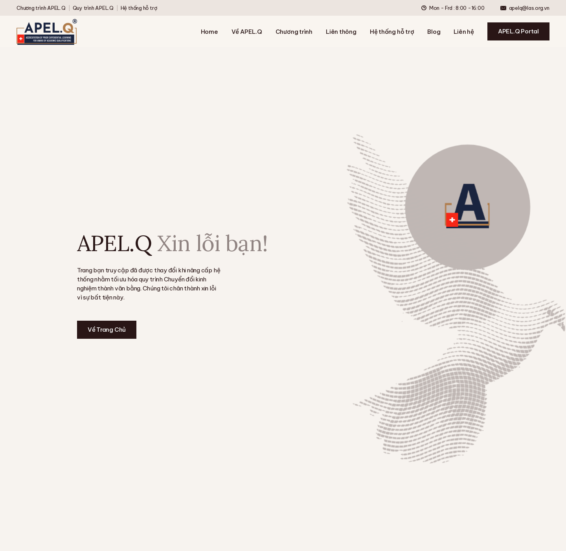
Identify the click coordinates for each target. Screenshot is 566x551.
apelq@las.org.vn (529, 8)
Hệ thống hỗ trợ (139, 8)
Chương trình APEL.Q (41, 8)
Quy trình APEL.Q (93, 8)
